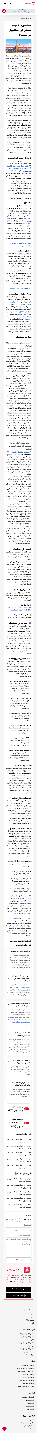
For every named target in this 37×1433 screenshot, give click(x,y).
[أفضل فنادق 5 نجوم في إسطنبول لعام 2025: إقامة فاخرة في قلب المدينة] (19, 608)
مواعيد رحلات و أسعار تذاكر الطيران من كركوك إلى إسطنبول (18, 1160)
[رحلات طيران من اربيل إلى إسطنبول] (20, 288)
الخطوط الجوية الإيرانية (27, 1349)
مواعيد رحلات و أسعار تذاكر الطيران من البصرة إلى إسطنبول (18, 1153)
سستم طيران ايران (28, 1352)
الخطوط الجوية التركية (27, 1337)
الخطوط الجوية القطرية (27, 1343)
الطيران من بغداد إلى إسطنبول (22, 312)
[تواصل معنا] (11, 3)
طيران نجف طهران (28, 1377)
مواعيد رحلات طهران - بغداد (25, 1386)
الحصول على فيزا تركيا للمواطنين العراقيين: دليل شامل (19, 1022)
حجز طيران (30, 18)
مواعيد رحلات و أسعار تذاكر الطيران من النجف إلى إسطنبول (18, 1147)
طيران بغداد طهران (28, 1365)
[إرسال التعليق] (18, 1259)
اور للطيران (30, 1346)
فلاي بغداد (30, 1340)
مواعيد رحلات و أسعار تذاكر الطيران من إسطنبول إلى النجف (18, 1186)
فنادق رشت (30, 1409)
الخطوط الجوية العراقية (21, 168)
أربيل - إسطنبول (22, 314)
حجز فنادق (30, 1317)
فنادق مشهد (30, 1400)
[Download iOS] (18, 1289)
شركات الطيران (29, 1329)
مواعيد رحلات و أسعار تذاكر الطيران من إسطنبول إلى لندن (18, 1206)
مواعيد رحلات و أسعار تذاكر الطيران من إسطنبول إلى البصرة (18, 1193)
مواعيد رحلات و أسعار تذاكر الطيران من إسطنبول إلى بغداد (18, 1180)
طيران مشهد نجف (28, 1383)
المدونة (31, 1429)
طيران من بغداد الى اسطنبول (25, 1368)
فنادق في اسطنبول (28, 1397)
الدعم (32, 1420)
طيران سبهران (29, 1355)
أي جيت (21, 990)
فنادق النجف (30, 1406)
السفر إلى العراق (29, 1426)
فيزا (33, 1323)
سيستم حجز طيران (14, 918)
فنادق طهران (30, 1403)
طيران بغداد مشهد (28, 1374)
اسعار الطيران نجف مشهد (26, 1371)
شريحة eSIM (29, 1320)
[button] (5, 3)
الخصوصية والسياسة (27, 1423)
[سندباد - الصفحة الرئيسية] (30, 3)
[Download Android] (18, 1295)
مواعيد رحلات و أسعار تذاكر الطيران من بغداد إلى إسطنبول (18, 1140)
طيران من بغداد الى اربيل (26, 1380)
